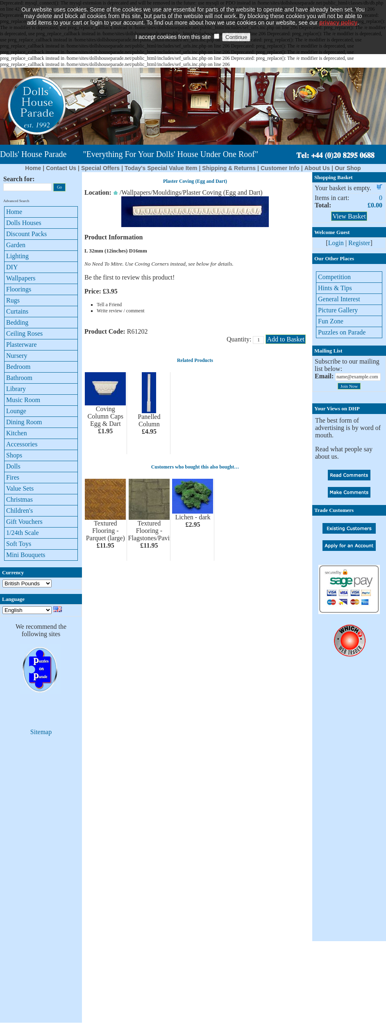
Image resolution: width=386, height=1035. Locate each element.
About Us (317, 168)
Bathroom (19, 377)
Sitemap (41, 731)
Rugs (13, 300)
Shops (14, 455)
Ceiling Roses (24, 333)
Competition (334, 276)
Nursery (16, 355)
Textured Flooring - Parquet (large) (105, 530)
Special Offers (100, 168)
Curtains (17, 311)
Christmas (19, 499)
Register (359, 242)
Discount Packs (26, 233)
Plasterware (21, 344)
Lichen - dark (192, 517)
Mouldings (166, 192)
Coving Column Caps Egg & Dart (106, 416)
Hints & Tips (335, 287)
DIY (12, 267)
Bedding (17, 322)
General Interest (339, 299)
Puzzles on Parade (342, 332)
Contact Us (61, 168)
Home (33, 168)
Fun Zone (330, 321)
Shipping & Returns (229, 168)
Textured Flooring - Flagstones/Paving (152, 530)
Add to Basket (285, 339)
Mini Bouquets (25, 554)
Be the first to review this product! (129, 277)
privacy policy (338, 10)
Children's (19, 510)
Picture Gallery (338, 310)
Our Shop (348, 168)
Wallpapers (21, 278)
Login (336, 242)
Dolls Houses (23, 222)
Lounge (16, 410)
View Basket (349, 216)
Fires (12, 477)
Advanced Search (16, 201)
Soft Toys (18, 543)
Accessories (21, 444)
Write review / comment (120, 311)
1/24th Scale (22, 532)
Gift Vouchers (24, 521)
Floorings (18, 289)
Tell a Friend (109, 304)
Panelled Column (149, 420)
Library (16, 388)
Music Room (23, 399)
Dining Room (24, 422)
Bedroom (18, 366)
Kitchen (16, 433)
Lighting (17, 255)
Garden (15, 244)
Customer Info (280, 168)
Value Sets (20, 488)
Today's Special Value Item (161, 168)
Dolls (13, 466)
